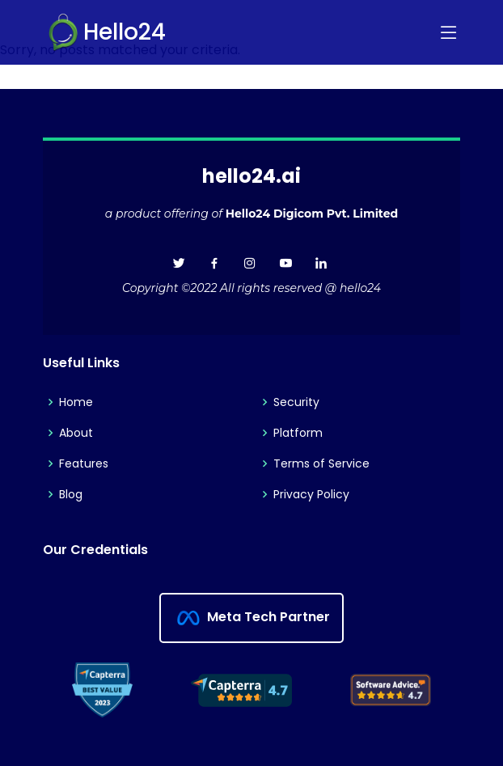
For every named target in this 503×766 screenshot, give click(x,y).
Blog (70, 494)
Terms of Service (321, 463)
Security (296, 402)
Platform (298, 432)
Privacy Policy (311, 494)
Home (76, 402)
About (76, 432)
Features (83, 463)
